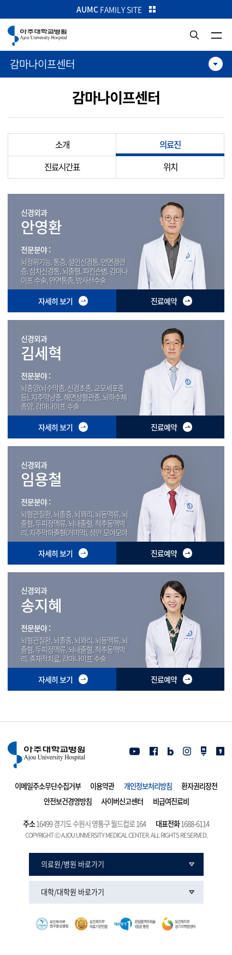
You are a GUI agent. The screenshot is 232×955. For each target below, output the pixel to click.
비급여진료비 (171, 801)
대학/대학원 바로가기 (72, 892)
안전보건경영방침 (68, 801)
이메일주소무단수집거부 (48, 786)
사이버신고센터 (122, 801)
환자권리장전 (199, 786)
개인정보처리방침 (148, 786)
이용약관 (102, 786)
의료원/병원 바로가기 (72, 864)
